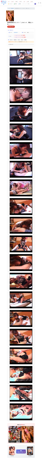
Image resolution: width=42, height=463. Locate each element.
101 (20, 1)
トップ (9, 8)
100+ (16, 1)
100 (28, 1)
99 (12, 1)
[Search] (28, 4)
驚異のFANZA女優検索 (3, 3)
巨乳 (32, 1)
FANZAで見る (11, 26)
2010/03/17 (16, 32)
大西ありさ (12, 8)
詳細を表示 (11, 44)
